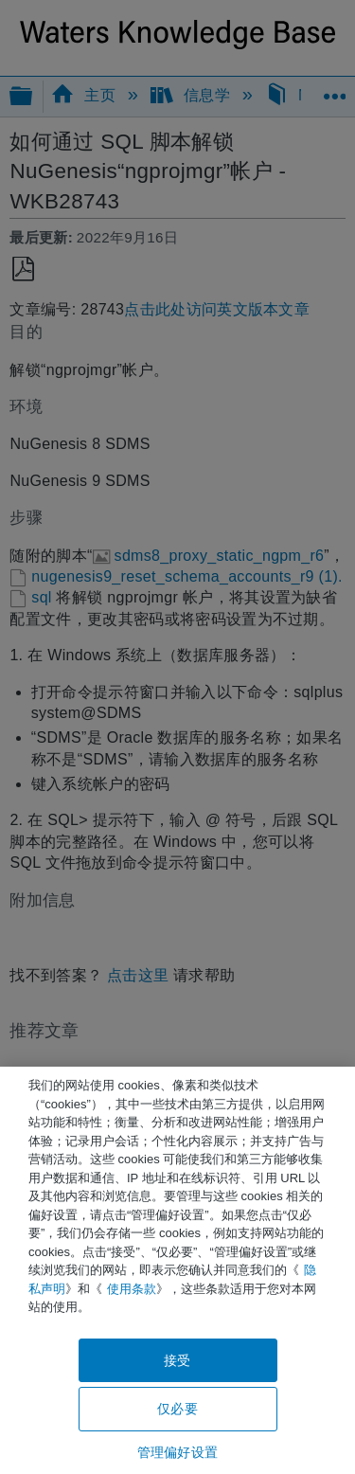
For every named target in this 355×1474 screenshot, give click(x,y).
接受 (177, 1360)
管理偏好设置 (177, 1452)
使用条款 (131, 1289)
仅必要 (177, 1408)
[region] (177, 1270)
